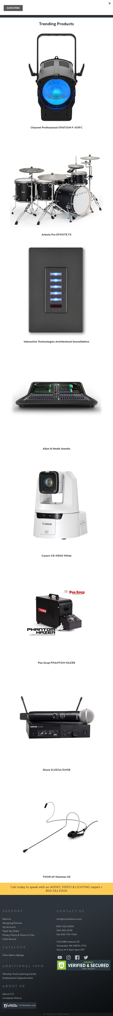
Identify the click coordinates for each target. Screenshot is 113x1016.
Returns (7, 919)
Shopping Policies (12, 923)
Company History (12, 998)
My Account (9, 927)
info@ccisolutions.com (69, 919)
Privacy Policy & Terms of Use (18, 935)
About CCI (8, 994)
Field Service (9, 939)
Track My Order (11, 931)
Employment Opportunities (18, 978)
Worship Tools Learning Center (19, 974)
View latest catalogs (13, 955)
